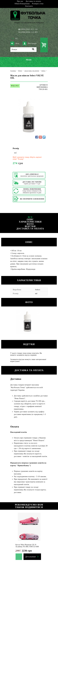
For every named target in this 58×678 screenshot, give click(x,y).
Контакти (29, 6)
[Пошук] (23, 49)
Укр (13, 38)
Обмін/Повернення (22, 4)
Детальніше (30, 557)
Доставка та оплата (33, 1)
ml (15, 153)
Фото (30, 224)
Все (30, 217)
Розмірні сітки (37, 4)
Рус (16, 38)
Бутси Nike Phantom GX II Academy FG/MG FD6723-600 (27, 546)
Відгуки (30, 226)
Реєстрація (29, 43)
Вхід (14, 43)
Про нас (20, 1)
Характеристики (30, 222)
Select (37, 290)
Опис (30, 219)
